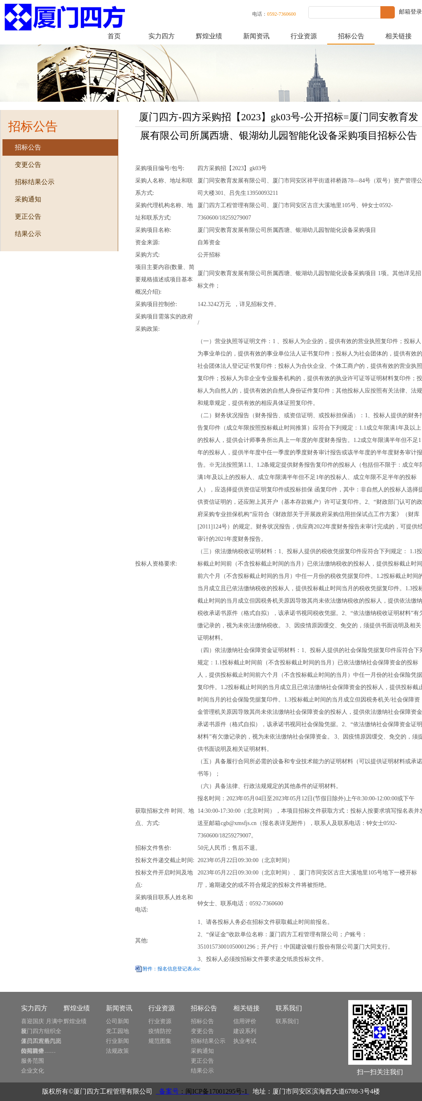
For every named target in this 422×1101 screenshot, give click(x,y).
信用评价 (244, 1021)
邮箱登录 (410, 12)
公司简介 (32, 1051)
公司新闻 (117, 1021)
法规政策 (117, 1051)
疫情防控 (159, 1031)
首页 (114, 36)
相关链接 (398, 36)
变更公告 (202, 1031)
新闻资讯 (256, 36)
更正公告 (202, 1061)
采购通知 (202, 1051)
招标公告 (351, 36)
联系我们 (287, 1021)
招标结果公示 (208, 1041)
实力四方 (161, 36)
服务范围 (32, 1061)
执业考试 (244, 1041)
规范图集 (159, 1041)
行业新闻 (117, 1041)
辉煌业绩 (209, 36)
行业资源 (304, 36)
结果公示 (202, 1071)
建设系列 (244, 1031)
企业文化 (32, 1071)
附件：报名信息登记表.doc (171, 969)
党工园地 (117, 1031)
